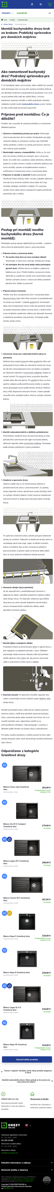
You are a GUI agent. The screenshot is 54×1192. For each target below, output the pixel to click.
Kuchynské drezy (20, 24)
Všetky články (7, 24)
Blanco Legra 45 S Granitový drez (16, 862)
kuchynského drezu (30, 104)
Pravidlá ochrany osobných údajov (22, 1179)
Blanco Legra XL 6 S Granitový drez (12, 1008)
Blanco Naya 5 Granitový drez (16, 936)
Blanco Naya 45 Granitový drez (15, 1045)
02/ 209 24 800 (7, 1140)
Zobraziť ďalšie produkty (27, 1059)
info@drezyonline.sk (9, 1153)
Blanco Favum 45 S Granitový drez (16, 899)
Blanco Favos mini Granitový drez (16, 788)
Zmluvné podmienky (26, 1181)
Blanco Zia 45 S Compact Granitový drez (14, 825)
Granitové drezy (8, 792)
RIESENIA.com (8, 1188)
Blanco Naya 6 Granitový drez (16, 972)
